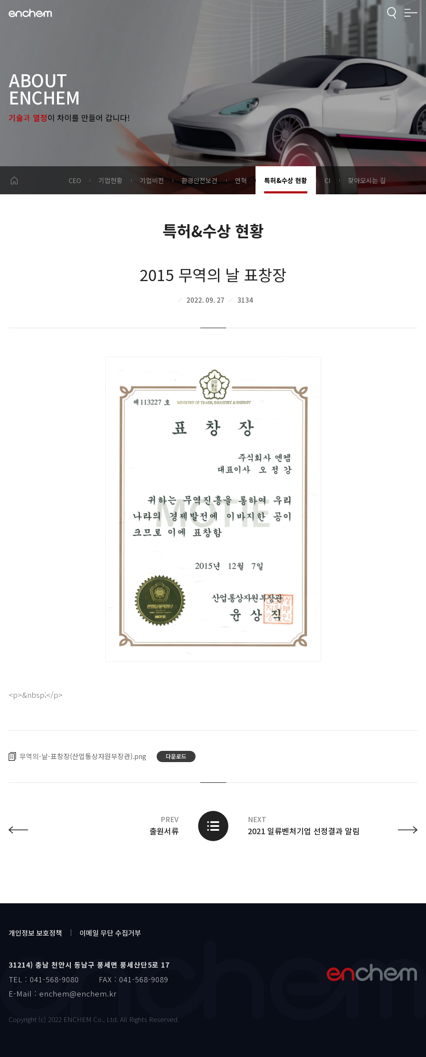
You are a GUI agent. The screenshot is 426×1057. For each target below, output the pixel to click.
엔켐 (371, 972)
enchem (30, 13)
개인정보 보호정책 (35, 932)
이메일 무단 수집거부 (110, 932)
